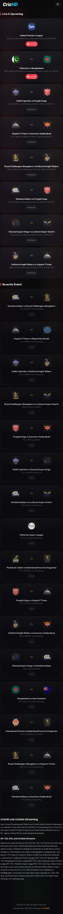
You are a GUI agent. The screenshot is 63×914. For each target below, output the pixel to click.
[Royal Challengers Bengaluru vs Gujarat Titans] (31, 762)
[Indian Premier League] (31, 34)
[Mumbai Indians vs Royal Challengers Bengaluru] (31, 304)
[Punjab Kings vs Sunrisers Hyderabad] (31, 435)
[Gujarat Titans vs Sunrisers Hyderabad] (31, 132)
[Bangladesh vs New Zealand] (31, 697)
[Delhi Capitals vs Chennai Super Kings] (31, 468)
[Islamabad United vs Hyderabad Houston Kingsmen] (31, 729)
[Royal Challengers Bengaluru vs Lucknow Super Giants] (31, 402)
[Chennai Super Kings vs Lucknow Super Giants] (31, 230)
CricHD (46, 908)
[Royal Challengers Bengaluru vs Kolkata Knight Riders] (31, 164)
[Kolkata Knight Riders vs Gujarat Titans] (31, 263)
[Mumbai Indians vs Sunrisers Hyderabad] (31, 795)
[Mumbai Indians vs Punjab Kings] (31, 197)
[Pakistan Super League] (31, 533)
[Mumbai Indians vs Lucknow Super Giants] (31, 500)
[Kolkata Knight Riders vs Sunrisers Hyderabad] (31, 631)
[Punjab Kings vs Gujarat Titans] (31, 598)
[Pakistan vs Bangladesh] (31, 66)
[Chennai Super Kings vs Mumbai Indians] (31, 664)
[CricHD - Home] (10, 4)
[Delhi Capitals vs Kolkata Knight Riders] (31, 369)
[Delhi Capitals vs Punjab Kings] (31, 99)
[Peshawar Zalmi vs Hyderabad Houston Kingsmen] (31, 566)
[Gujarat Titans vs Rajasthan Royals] (31, 337)
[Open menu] (57, 4)
